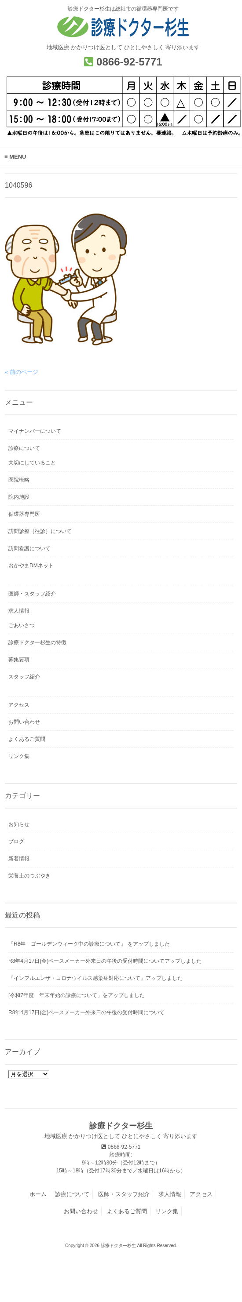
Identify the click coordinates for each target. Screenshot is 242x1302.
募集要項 (18, 659)
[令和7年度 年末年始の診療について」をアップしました (76, 995)
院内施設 (18, 497)
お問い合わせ (24, 722)
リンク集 (18, 756)
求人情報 (18, 611)
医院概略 (18, 480)
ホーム (38, 1194)
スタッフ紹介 (24, 677)
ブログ (16, 841)
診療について (24, 448)
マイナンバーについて (34, 431)
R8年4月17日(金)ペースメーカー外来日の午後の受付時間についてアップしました (105, 961)
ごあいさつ (21, 625)
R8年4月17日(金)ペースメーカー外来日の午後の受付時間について (86, 1012)
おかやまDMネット (31, 565)
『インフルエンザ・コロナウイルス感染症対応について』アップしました (95, 978)
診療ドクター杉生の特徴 (37, 642)
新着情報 (18, 859)
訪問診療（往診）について (40, 531)
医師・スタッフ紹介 (32, 594)
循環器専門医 (24, 514)
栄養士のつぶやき (29, 876)
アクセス (18, 705)
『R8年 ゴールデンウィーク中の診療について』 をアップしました (89, 944)
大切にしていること (32, 463)
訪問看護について (29, 548)
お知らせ (18, 824)
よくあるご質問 (26, 739)
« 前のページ (21, 372)
